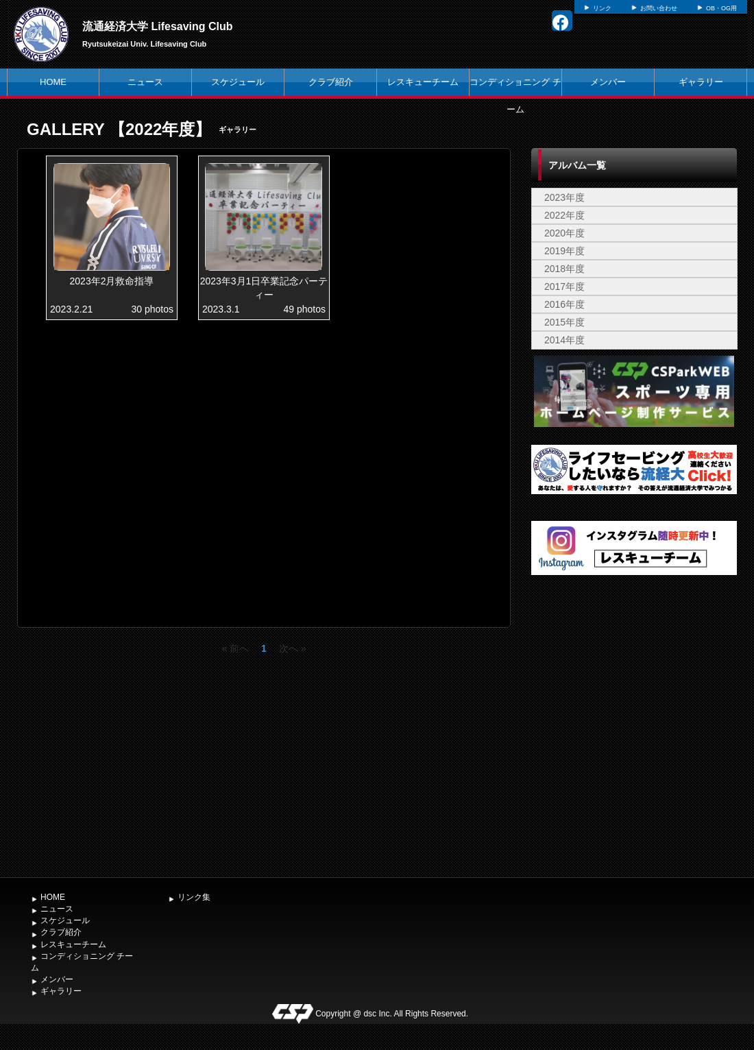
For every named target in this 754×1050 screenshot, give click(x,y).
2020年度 (564, 233)
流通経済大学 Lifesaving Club (157, 26)
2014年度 (564, 339)
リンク (602, 8)
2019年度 (564, 250)
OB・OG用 (721, 8)
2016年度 (564, 304)
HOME (53, 82)
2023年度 (564, 197)
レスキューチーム (423, 82)
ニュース (145, 82)
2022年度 (564, 215)
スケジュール (238, 82)
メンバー (608, 82)
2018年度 (564, 268)
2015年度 (564, 322)
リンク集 (194, 897)
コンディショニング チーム (515, 95)
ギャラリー (701, 82)
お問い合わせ (658, 8)
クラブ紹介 (330, 82)
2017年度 (564, 286)
